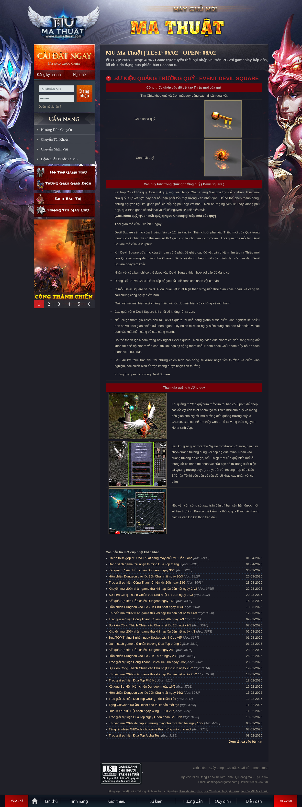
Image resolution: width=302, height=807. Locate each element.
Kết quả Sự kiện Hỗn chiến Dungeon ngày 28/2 (142, 650)
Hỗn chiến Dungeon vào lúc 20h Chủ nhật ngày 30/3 (146, 576)
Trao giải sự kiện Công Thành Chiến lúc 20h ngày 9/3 (146, 619)
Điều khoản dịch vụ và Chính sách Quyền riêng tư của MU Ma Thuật (223, 791)
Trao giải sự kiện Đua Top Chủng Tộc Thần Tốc (142, 699)
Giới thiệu (199, 768)
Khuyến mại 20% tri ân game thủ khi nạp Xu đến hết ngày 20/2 (153, 674)
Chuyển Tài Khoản (55, 139)
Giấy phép (216, 768)
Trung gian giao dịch (64, 184)
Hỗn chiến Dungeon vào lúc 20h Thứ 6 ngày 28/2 (144, 656)
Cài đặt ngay (64, 57)
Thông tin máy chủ (64, 211)
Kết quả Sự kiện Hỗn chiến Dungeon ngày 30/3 (142, 570)
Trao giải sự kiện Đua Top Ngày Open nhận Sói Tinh (145, 717)
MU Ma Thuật (64, 22)
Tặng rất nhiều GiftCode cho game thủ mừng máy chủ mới (150, 729)
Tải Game (285, 801)
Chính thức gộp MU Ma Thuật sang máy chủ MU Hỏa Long (151, 558)
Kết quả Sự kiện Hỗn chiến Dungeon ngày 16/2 (142, 686)
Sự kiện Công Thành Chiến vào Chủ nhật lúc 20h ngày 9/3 (150, 625)
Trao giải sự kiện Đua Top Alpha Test (134, 735)
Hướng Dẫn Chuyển (56, 130)
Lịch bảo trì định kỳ (64, 199)
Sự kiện (156, 801)
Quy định (223, 801)
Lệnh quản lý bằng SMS (59, 159)
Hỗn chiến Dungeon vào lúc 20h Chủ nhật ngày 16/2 (146, 692)
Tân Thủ (51, 801)
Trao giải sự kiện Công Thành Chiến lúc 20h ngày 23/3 (147, 582)
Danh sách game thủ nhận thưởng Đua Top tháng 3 (145, 564)
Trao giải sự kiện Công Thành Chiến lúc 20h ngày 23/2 (147, 662)
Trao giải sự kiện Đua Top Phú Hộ (133, 680)
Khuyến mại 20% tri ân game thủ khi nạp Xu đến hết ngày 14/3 (153, 613)
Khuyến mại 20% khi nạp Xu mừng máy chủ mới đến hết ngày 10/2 (156, 723)
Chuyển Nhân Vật (54, 149)
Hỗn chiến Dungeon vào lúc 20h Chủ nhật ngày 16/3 (146, 607)
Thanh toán (260, 768)
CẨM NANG (64, 117)
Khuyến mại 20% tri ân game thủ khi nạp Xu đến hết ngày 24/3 (153, 588)
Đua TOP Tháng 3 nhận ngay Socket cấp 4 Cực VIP (145, 637)
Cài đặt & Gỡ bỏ (238, 768)
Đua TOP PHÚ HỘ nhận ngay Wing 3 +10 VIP (141, 711)
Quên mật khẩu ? (50, 106)
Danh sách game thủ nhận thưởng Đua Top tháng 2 (145, 644)
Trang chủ (108, 60)
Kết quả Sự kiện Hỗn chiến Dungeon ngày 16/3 (142, 601)
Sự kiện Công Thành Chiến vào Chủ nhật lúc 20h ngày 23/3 (151, 595)
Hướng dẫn (193, 801)
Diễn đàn (255, 801)
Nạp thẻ (79, 75)
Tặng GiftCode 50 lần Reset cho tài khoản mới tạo (144, 705)
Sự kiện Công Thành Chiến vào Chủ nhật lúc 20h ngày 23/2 (151, 668)
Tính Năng (79, 801)
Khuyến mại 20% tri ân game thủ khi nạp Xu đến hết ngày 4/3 (152, 631)
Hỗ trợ (64, 172)
